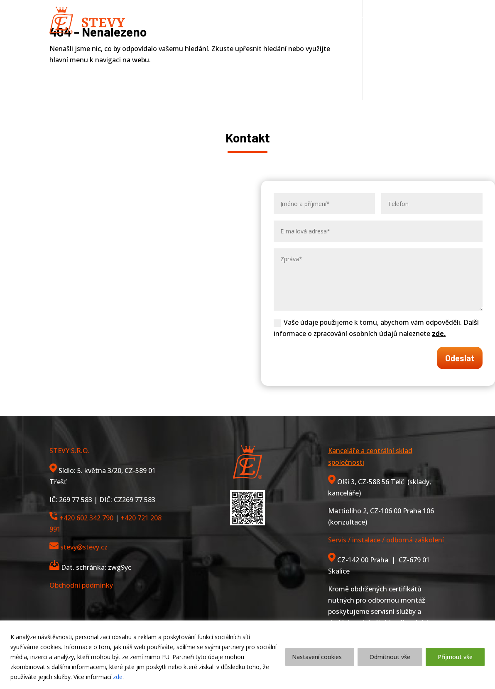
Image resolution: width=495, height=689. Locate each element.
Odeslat (459, 358)
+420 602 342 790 (86, 517)
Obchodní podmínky (81, 585)
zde (118, 677)
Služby (230, 20)
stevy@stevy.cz (84, 547)
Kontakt (348, 20)
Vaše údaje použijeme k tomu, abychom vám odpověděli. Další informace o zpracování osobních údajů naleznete (376, 328)
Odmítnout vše (390, 657)
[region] (247, 654)
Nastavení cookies (317, 657)
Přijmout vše (455, 657)
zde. (439, 333)
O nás (270, 20)
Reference (306, 20)
